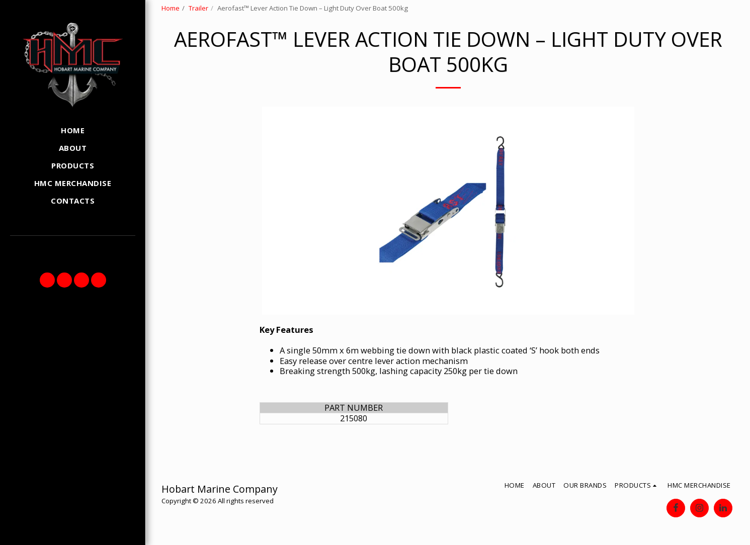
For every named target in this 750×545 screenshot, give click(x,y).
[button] (47, 280)
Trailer (198, 8)
